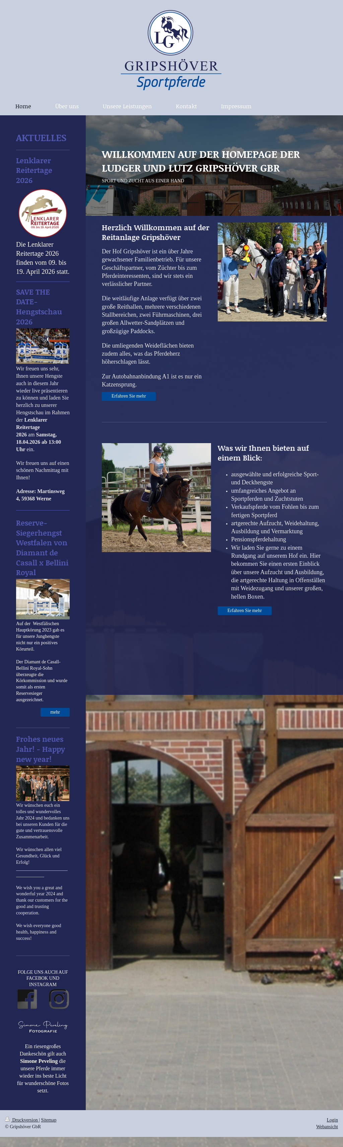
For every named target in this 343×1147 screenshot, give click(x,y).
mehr (55, 712)
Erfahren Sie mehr (129, 396)
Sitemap (49, 1120)
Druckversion (22, 1120)
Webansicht (327, 1126)
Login (332, 1120)
